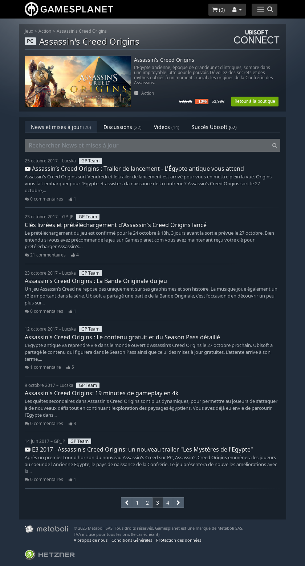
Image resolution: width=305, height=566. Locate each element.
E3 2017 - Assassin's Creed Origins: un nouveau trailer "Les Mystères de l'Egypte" (139, 449)
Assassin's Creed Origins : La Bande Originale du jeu (96, 281)
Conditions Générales (131, 540)
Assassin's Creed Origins (82, 31)
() (218, 9)
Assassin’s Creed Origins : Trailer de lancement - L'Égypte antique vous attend (134, 169)
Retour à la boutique (255, 101)
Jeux (29, 31)
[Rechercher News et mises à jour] (147, 145)
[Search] (274, 145)
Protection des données (178, 540)
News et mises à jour (61, 127)
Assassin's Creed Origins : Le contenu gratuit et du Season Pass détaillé (122, 337)
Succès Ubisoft (214, 127)
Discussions (122, 127)
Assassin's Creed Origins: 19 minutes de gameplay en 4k (102, 393)
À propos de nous (90, 540)
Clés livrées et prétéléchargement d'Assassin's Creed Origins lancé (116, 225)
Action (44, 31)
